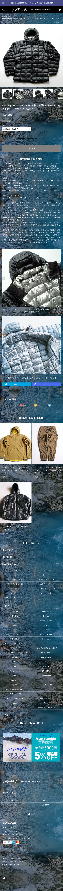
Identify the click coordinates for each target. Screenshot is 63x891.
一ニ (46, 680)
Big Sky (15, 616)
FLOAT (15, 703)
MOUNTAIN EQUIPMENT (46, 648)
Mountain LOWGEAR (46, 707)
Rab (46, 662)
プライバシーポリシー (11, 858)
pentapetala (46, 657)
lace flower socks (46, 643)
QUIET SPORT (15, 694)
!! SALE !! (7, 557)
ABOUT (46, 800)
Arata (46, 703)
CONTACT (46, 805)
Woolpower (46, 675)
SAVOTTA (46, 671)
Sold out (31, 149)
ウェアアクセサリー (46, 584)
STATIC (46, 666)
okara (46, 694)
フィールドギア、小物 (46, 588)
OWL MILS (15, 657)
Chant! (15, 625)
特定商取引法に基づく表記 (12, 861)
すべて (9, 405)
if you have (46, 639)
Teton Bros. (15, 671)
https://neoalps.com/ (11, 864)
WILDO (15, 675)
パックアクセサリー (46, 570)
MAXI (15, 648)
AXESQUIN (46, 611)
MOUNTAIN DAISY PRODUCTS (15, 652)
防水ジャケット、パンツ (46, 579)
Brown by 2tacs (46, 620)
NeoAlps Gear (9, 564)
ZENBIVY (15, 680)
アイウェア (15, 588)
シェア (46, 384)
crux (15, 630)
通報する (5, 390)
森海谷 (15, 685)
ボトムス (46, 575)
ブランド (6, 605)
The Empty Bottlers (15, 698)
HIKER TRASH (15, 639)
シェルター (15, 593)
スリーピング (46, 593)
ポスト (16, 384)
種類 (4, 125)
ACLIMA (14, 611)
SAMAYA (15, 666)
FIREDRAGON (46, 634)
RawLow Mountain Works (15, 689)
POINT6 (14, 662)
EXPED (15, 634)
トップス (14, 575)
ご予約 (5, 715)
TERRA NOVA (46, 685)
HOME (4, 16)
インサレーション (15, 579)
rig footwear (15, 707)
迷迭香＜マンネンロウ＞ (46, 698)
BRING (15, 620)
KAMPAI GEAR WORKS (15, 643)
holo (46, 689)
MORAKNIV (46, 652)
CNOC (46, 625)
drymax (46, 630)
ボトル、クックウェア (15, 598)
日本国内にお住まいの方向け (31, 159)
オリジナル (8, 549)
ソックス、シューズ (15, 584)
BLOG (15, 805)
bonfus (46, 616)
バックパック (15, 570)
